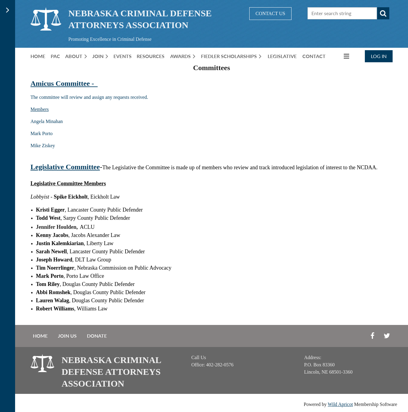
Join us (67, 336)
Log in (379, 56)
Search (383, 13)
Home (40, 336)
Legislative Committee (65, 167)
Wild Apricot (340, 404)
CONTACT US (270, 13)
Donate (97, 336)
